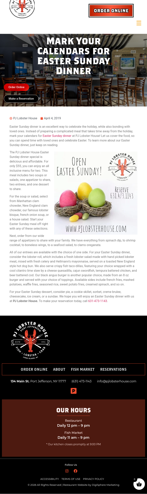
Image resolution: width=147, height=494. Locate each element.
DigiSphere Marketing (105, 485)
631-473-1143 (97, 301)
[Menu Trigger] (139, 23)
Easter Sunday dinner (57, 136)
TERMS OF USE (71, 479)
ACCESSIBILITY (49, 479)
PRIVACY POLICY (93, 479)
